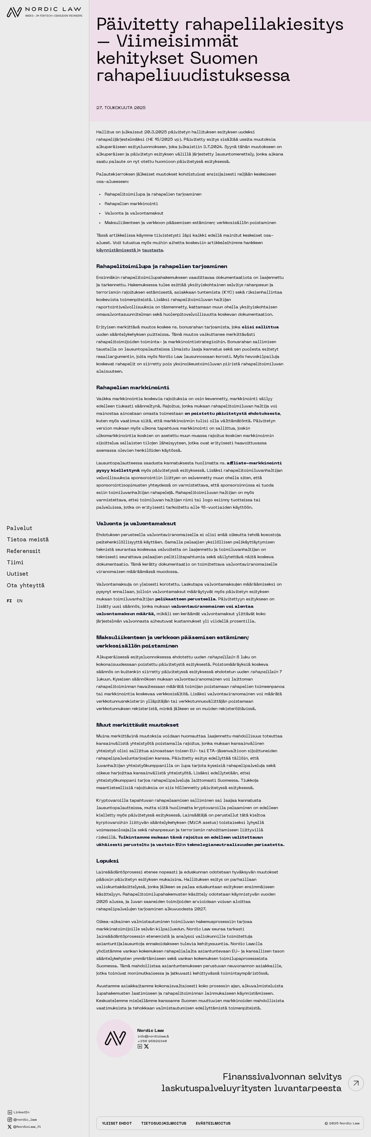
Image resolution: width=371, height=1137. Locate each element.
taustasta (152, 250)
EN (19, 601)
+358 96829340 (152, 1041)
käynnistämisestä (116, 250)
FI (9, 601)
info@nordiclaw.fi (153, 1036)
